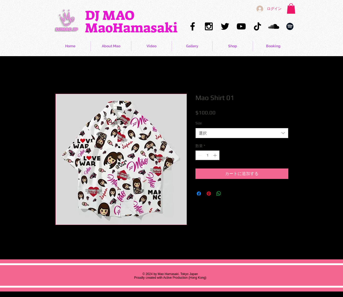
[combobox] (241, 133)
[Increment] (215, 155)
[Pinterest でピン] (209, 193)
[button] (291, 8)
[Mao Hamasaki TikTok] (257, 26)
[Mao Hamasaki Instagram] (208, 26)
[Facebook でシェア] (199, 193)
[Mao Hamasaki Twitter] (225, 26)
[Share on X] (229, 193)
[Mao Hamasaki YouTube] (241, 26)
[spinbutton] (207, 155)
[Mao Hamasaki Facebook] (192, 26)
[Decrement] (199, 155)
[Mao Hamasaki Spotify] (289, 26)
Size (198, 123)
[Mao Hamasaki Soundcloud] (273, 26)
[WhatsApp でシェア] (219, 193)
